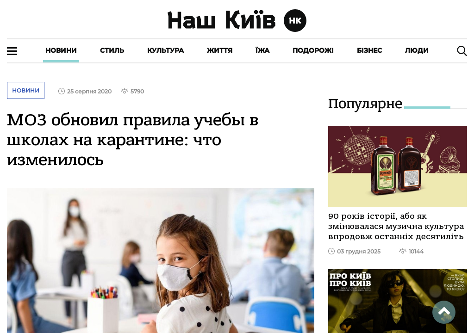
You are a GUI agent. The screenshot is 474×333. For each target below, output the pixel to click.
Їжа (262, 50)
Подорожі (313, 50)
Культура (165, 50)
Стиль (112, 50)
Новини (61, 50)
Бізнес (369, 50)
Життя (219, 50)
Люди (417, 50)
